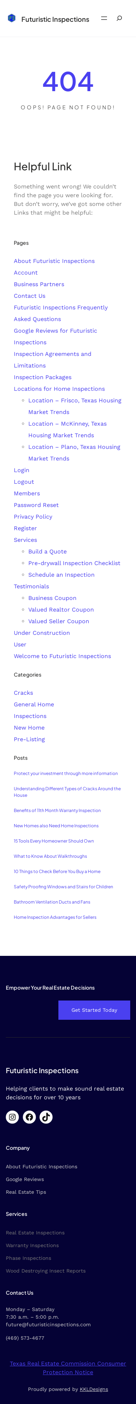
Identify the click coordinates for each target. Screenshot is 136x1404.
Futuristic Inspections (55, 19)
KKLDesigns (94, 1389)
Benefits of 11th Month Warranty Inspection (57, 810)
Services (25, 539)
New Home (29, 727)
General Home (34, 704)
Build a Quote (47, 551)
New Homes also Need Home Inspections (56, 825)
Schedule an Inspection (61, 574)
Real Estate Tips (26, 1192)
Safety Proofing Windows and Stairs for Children (63, 886)
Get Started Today (94, 1010)
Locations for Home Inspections (59, 388)
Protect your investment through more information (66, 773)
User (20, 644)
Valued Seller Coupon (58, 621)
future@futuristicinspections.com (48, 1324)
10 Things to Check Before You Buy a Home (57, 871)
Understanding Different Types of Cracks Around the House (67, 792)
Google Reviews (25, 1179)
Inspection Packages (42, 377)
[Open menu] (104, 18)
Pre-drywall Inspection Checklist (74, 563)
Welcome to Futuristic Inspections (62, 656)
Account (26, 272)
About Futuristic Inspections (54, 260)
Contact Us (29, 295)
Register (25, 528)
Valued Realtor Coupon (61, 609)
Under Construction (42, 632)
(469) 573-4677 (25, 1338)
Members (27, 493)
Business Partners (39, 284)
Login (21, 470)
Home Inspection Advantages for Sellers (55, 917)
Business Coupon (52, 598)
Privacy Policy (33, 516)
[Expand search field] (119, 18)
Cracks (23, 692)
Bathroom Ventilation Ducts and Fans (52, 902)
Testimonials (31, 586)
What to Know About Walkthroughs (50, 856)
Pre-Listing (29, 739)
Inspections (30, 716)
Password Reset (36, 505)
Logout (24, 481)
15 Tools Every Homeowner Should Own (54, 841)
